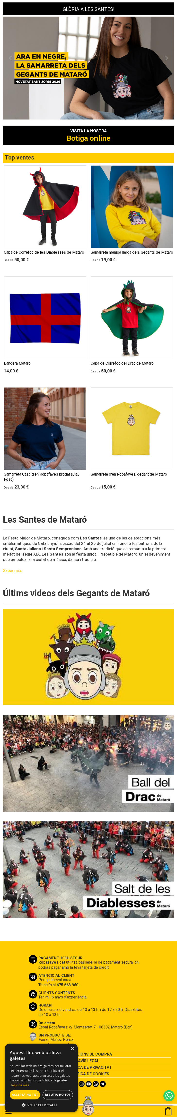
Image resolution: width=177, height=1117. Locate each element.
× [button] (72, 1049)
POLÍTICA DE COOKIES (88, 1074)
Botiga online (88, 138)
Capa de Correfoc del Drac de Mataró (122, 363)
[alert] (41, 1078)
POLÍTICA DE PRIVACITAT (88, 1067)
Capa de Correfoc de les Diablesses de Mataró (44, 252)
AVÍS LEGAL (88, 1060)
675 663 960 (67, 985)
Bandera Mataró (17, 363)
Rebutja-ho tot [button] (58, 1095)
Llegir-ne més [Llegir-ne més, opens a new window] (19, 1085)
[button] (10, 85)
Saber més (12, 570)
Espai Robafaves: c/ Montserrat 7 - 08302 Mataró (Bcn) (85, 1027)
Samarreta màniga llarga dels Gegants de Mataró (132, 252)
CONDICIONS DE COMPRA (88, 1054)
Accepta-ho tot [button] (25, 1095)
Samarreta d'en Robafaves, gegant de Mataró (129, 474)
